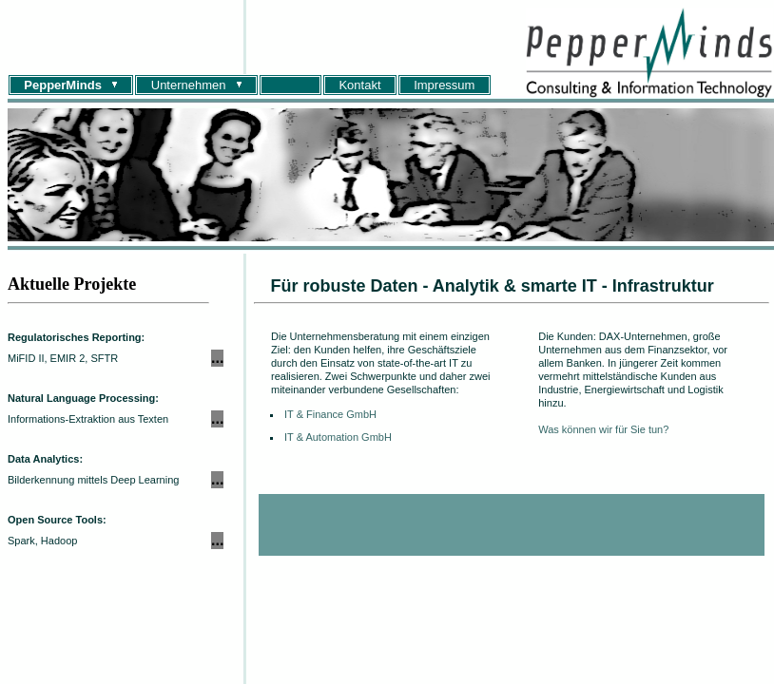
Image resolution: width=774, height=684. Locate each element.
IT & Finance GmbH (330, 414)
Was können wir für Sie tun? (603, 429)
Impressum (444, 85)
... (217, 358)
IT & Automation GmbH (338, 437)
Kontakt (359, 85)
